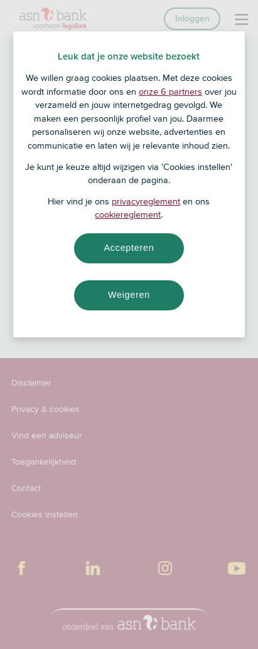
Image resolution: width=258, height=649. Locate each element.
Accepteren (129, 248)
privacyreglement (146, 201)
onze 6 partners (170, 92)
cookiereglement (128, 214)
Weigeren (129, 295)
